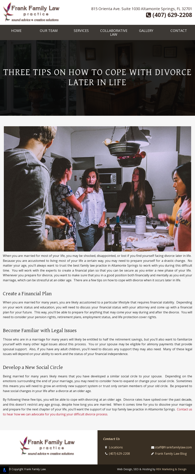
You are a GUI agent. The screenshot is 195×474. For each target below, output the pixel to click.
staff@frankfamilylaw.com (173, 447)
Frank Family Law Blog (171, 453)
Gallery (146, 30)
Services (81, 30)
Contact (178, 30)
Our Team (49, 30)
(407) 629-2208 (169, 14)
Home (16, 30)
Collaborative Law (113, 32)
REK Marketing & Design (171, 469)
